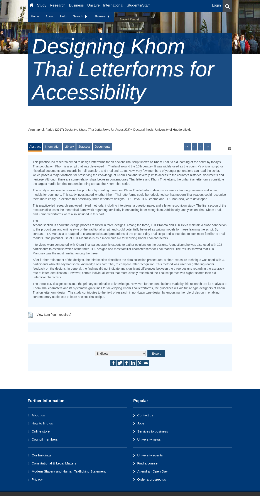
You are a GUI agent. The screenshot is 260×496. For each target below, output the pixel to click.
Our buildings (41, 455)
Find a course (147, 463)
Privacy (37, 479)
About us (38, 415)
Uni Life (93, 5)
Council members (45, 439)
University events (150, 455)
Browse (102, 16)
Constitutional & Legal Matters (54, 463)
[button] (227, 6)
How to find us (42, 423)
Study (41, 5)
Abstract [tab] (35, 146)
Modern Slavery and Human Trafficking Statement (69, 471)
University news (149, 439)
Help (63, 16)
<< (187, 146)
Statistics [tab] (84, 146)
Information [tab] (52, 146)
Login (216, 5)
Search (80, 16)
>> (207, 146)
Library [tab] (69, 146)
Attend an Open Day (152, 471)
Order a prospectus (151, 479)
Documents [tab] (102, 146)
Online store (41, 431)
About (50, 16)
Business (76, 5)
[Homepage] (31, 6)
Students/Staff (138, 5)
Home (35, 16)
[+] (229, 148)
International (113, 5)
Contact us (145, 415)
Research (58, 5)
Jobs (140, 423)
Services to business (152, 431)
